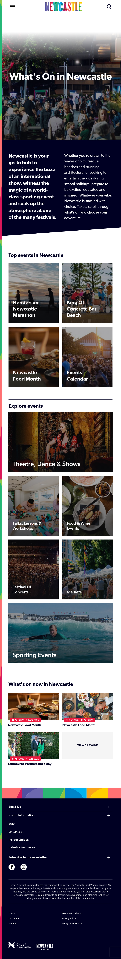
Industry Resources (22, 847)
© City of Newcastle (72, 923)
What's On (16, 832)
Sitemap (13, 923)
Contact (13, 913)
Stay (11, 824)
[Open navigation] (13, 6)
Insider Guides (19, 840)
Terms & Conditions (72, 913)
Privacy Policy (69, 918)
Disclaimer (14, 918)
